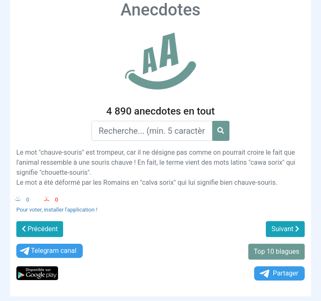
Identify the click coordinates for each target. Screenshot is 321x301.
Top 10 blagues (276, 251)
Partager (278, 273)
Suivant (285, 229)
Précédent (40, 229)
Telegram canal (47, 251)
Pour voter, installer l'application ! (56, 210)
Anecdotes (160, 10)
